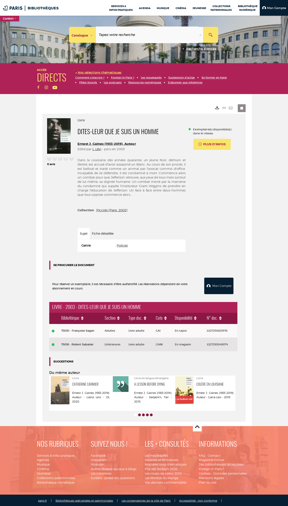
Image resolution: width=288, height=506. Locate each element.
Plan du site (207, 481)
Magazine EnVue (211, 459)
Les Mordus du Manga (161, 477)
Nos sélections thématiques (166, 463)
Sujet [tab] (83, 233)
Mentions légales (211, 477)
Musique (43, 463)
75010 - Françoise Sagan (77, 329)
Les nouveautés (156, 455)
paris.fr (42, 499)
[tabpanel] (131, 245)
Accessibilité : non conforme (198, 499)
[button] (274, 8)
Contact (214, 455)
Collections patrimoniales (56, 477)
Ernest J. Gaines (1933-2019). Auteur (106, 144)
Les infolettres (101, 472)
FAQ (202, 455)
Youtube (97, 463)
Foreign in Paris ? (211, 468)
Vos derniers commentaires (165, 481)
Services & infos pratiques (56, 455)
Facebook (98, 455)
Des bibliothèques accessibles (221, 463)
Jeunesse (44, 472)
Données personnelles (230, 472)
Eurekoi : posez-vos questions (113, 477)
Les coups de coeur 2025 (163, 472)
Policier (122, 245)
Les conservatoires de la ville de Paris (146, 499)
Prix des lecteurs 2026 (161, 468)
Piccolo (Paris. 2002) (111, 210)
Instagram (99, 459)
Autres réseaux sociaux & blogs (113, 468)
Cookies (205, 472)
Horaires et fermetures (161, 459)
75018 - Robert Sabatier (77, 343)
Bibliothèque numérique (55, 481)
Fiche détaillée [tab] (103, 233)
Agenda (43, 459)
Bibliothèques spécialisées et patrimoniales (84, 499)
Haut (197, 426)
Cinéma (43, 468)
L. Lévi (96, 149)
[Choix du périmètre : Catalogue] (82, 35)
